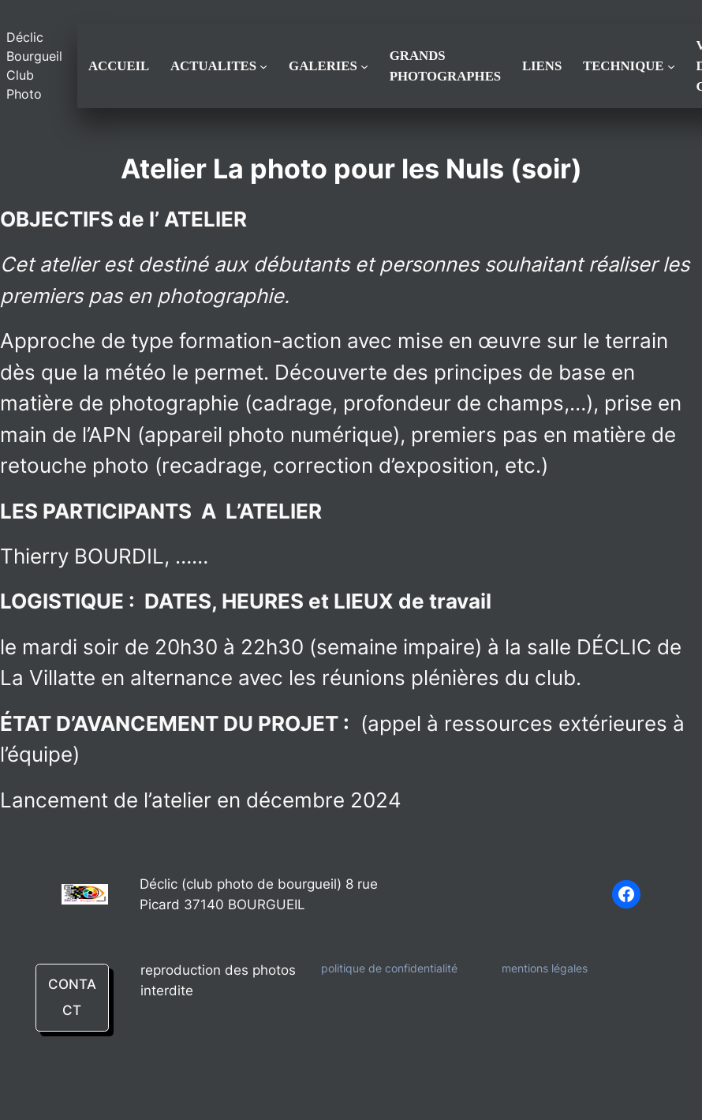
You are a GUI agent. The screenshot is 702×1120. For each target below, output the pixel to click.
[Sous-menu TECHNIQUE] (671, 66)
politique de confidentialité (389, 968)
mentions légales (545, 968)
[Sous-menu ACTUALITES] (263, 66)
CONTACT (72, 997)
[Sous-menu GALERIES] (364, 66)
